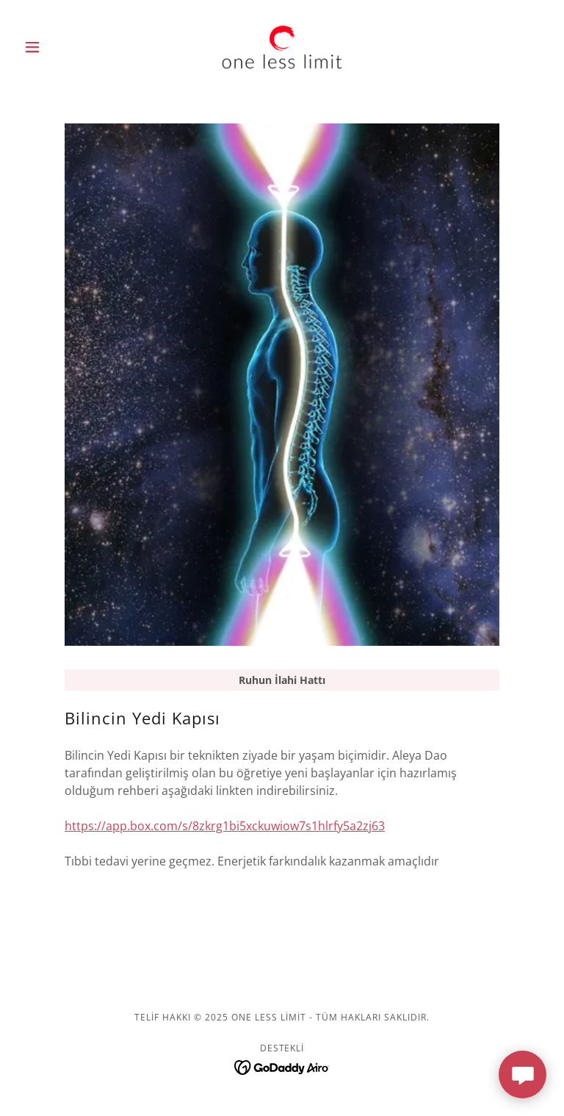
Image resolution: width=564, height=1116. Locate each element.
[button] (57, 47)
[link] (282, 47)
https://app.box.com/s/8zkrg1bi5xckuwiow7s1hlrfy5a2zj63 (225, 826)
